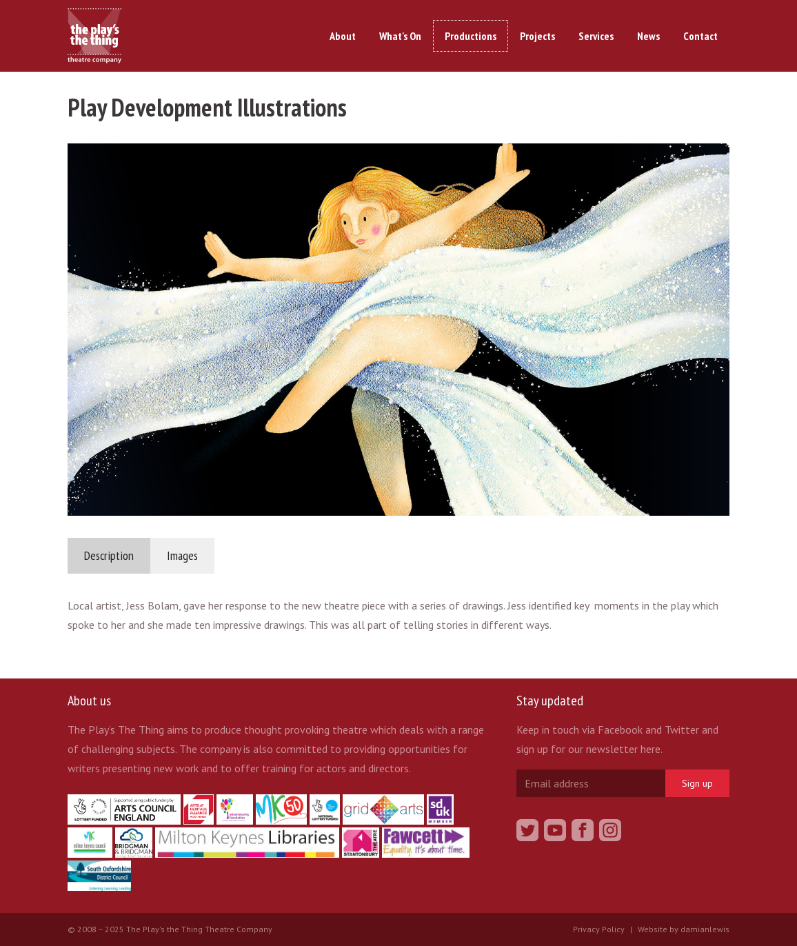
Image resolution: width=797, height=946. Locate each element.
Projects (537, 36)
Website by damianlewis (683, 929)
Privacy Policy (599, 929)
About (343, 36)
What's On (400, 36)
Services (596, 36)
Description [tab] (109, 555)
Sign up (697, 783)
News (648, 36)
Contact (700, 36)
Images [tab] (182, 555)
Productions (470, 36)
